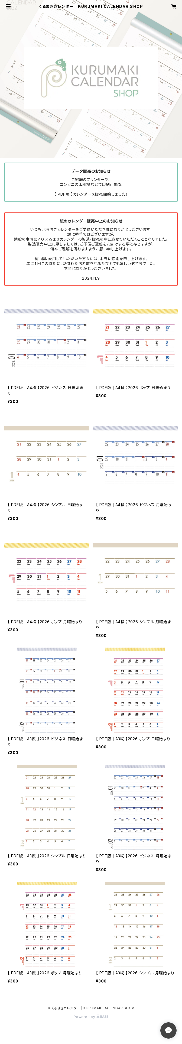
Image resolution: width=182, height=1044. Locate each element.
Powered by (91, 1017)
